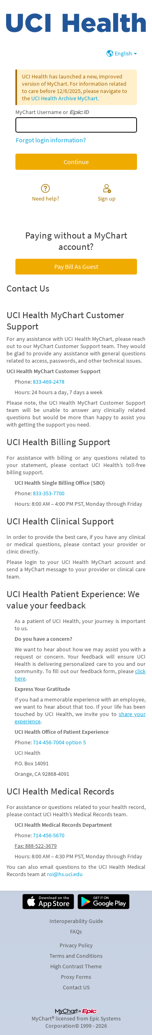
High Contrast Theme (76, 966)
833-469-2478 (48, 381)
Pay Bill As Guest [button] (76, 266)
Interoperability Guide (76, 921)
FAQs (76, 931)
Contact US (76, 987)
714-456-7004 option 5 (59, 742)
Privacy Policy (76, 945)
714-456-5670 (48, 835)
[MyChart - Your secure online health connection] (76, 22)
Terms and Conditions (76, 955)
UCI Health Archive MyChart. (65, 98)
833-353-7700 (48, 493)
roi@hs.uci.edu (65, 874)
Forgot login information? (51, 140)
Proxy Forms (76, 976)
